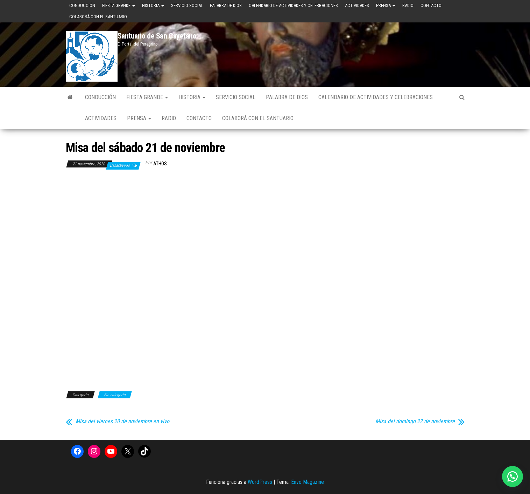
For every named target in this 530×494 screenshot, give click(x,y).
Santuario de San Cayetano (157, 36)
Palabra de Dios (226, 5)
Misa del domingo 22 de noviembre (415, 421)
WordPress (260, 482)
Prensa (385, 5)
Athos (160, 163)
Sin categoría (115, 394)
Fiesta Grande (118, 5)
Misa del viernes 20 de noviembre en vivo (122, 421)
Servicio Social (187, 5)
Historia (153, 5)
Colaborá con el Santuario (98, 16)
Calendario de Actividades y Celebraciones (293, 5)
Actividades (357, 5)
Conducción (82, 5)
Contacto (431, 5)
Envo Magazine (307, 482)
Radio (408, 5)
